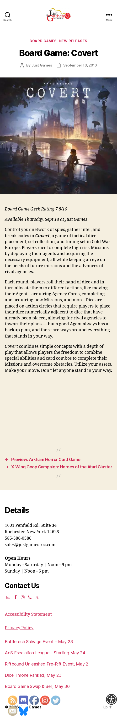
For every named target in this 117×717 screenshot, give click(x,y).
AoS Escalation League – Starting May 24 (45, 652)
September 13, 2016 (80, 65)
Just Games (42, 65)
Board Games (43, 41)
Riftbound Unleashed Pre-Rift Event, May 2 (46, 663)
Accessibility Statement (28, 614)
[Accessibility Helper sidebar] (111, 699)
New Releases (73, 41)
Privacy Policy (19, 628)
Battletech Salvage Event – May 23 (39, 641)
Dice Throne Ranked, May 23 (33, 675)
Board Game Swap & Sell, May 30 (37, 686)
